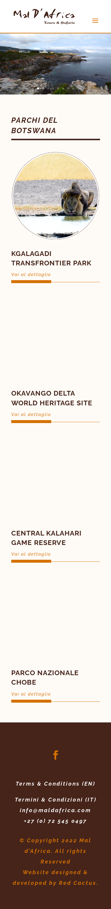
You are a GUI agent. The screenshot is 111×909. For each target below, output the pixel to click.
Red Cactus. (79, 883)
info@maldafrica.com (55, 810)
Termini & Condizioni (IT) (55, 800)
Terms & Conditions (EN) (55, 784)
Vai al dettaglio (31, 274)
